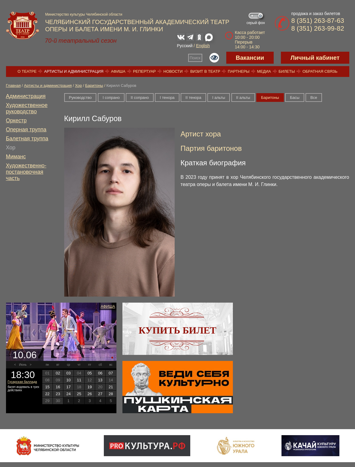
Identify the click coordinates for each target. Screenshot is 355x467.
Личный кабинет (314, 57)
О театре (27, 71)
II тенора (193, 97)
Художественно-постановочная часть (26, 172)
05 (90, 373)
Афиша (118, 71)
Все (313, 97)
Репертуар (144, 71)
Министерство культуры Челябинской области (83, 14)
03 (68, 373)
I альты (218, 97)
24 (68, 394)
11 (79, 380)
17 (68, 387)
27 (100, 394)
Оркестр (16, 121)
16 (58, 387)
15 (47, 387)
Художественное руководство (27, 108)
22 (47, 394)
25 (79, 394)
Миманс (16, 157)
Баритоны (94, 85)
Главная (13, 85)
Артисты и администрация (74, 71)
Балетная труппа (27, 139)
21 (111, 387)
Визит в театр (205, 71)
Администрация (26, 96)
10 (68, 380)
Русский (185, 45)
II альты (243, 97)
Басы (294, 97)
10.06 (25, 354)
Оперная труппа (26, 130)
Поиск (195, 58)
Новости (173, 71)
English (203, 45)
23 (58, 394)
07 (111, 373)
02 (58, 373)
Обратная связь (320, 71)
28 (111, 394)
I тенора (167, 97)
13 (100, 380)
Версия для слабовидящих (214, 58)
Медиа (264, 71)
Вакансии (250, 57)
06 (100, 373)
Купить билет (177, 330)
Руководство (80, 97)
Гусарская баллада (22, 381)
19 (90, 387)
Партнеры (238, 71)
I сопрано (111, 97)
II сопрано (140, 97)
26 (90, 394)
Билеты (286, 71)
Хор (78, 85)
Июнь (22, 364)
